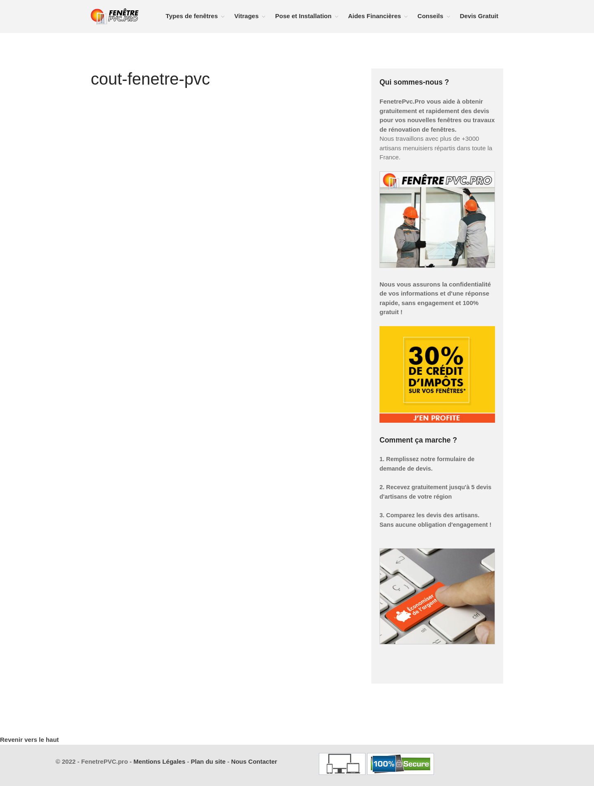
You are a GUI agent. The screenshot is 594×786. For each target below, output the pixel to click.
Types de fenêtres (192, 15)
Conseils (430, 15)
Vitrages (246, 15)
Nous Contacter (254, 761)
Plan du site (208, 761)
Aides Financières (374, 15)
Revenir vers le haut (29, 739)
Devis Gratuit (479, 15)
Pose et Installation (303, 15)
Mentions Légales (159, 761)
